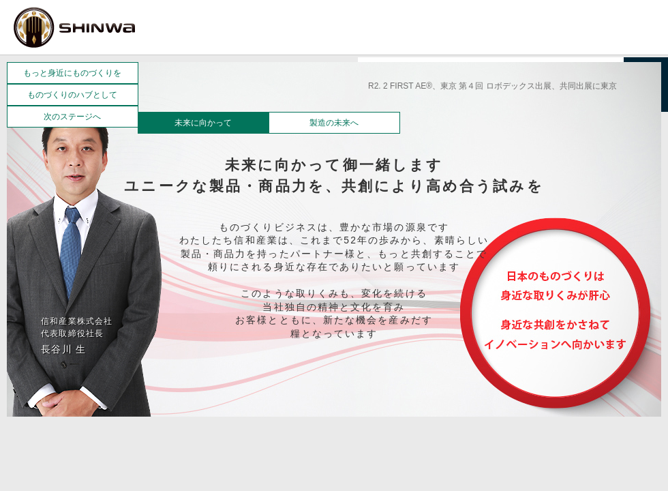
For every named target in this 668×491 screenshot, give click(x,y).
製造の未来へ (334, 123)
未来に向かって (203, 123)
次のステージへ (72, 116)
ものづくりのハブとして (72, 95)
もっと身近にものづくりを (72, 73)
